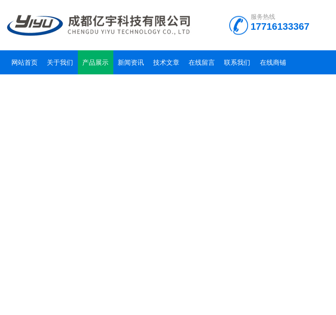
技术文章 (166, 62)
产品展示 (95, 62)
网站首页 (24, 62)
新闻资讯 (131, 62)
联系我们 (237, 62)
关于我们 (60, 62)
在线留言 (202, 62)
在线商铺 (273, 62)
